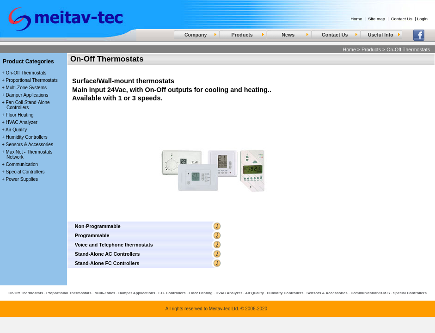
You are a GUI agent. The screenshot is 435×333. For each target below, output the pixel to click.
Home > (351, 49)
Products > (373, 49)
